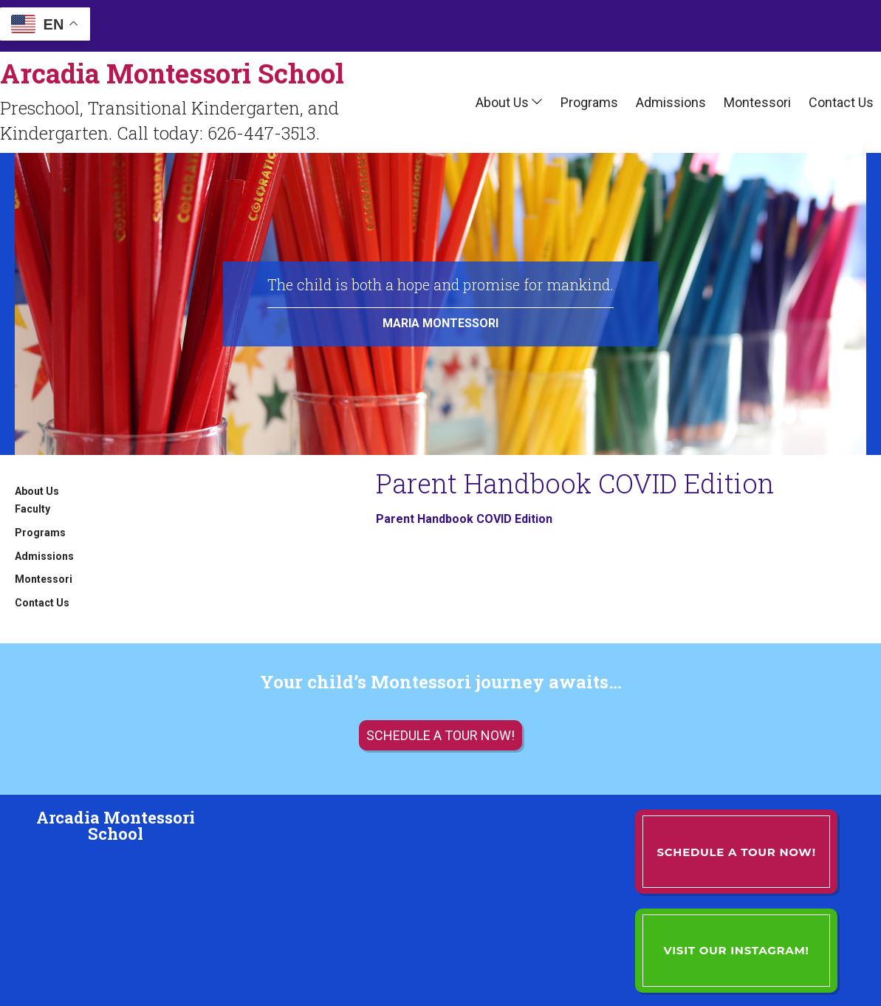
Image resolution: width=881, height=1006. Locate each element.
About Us (502, 102)
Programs (589, 102)
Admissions (671, 102)
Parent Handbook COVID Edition (464, 519)
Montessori (757, 102)
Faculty (32, 509)
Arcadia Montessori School (172, 73)
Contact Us (841, 102)
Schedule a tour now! (440, 735)
